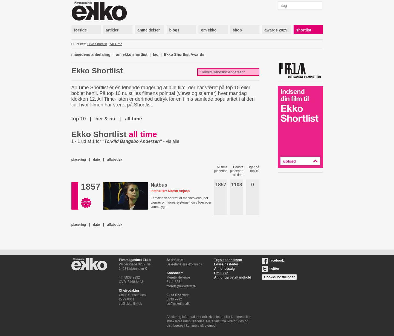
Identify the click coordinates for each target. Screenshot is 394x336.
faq (155, 54)
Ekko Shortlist (97, 44)
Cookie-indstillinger (279, 277)
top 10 (78, 118)
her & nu (105, 118)
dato (96, 159)
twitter (270, 268)
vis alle (172, 141)
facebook (273, 260)
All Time (115, 44)
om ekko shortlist (131, 54)
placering (78, 159)
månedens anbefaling (91, 54)
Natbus (158, 185)
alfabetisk (114, 159)
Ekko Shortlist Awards (184, 54)
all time (133, 118)
